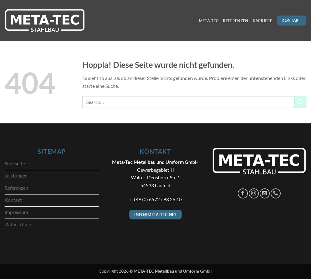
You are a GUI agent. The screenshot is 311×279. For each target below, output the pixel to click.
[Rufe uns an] (276, 193)
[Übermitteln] (300, 102)
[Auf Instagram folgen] (254, 193)
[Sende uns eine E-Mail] (265, 193)
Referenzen (235, 20)
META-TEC (209, 20)
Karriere (262, 20)
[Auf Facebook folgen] (243, 193)
